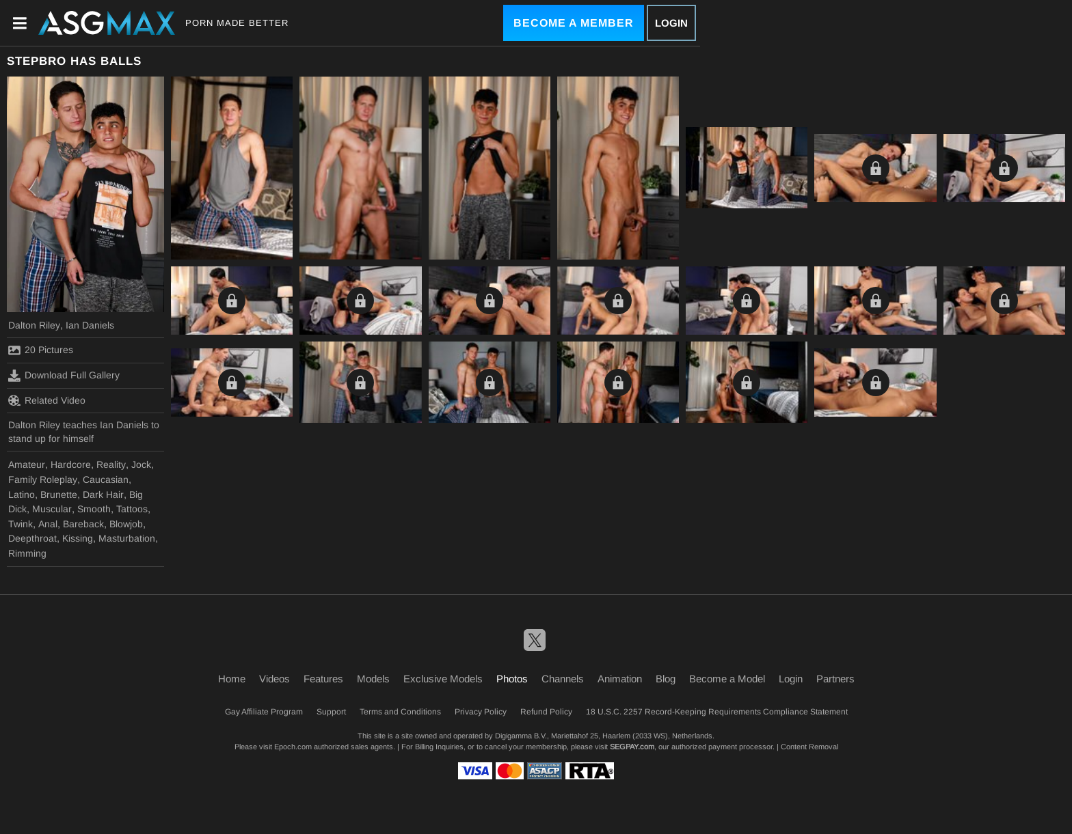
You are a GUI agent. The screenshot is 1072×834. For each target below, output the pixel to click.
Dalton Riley (34, 325)
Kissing (77, 538)
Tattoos (132, 508)
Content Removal (809, 746)
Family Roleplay (42, 479)
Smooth (94, 508)
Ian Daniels (90, 325)
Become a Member (573, 23)
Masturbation (126, 538)
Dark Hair (103, 494)
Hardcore (71, 464)
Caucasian (106, 479)
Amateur (26, 464)
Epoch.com (293, 746)
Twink (20, 523)
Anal (47, 523)
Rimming (27, 553)
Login (671, 23)
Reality (111, 464)
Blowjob (126, 523)
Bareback (83, 523)
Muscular (52, 508)
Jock (141, 464)
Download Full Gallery (64, 376)
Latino (21, 494)
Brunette (58, 494)
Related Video (46, 400)
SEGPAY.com (632, 746)
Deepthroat (32, 538)
